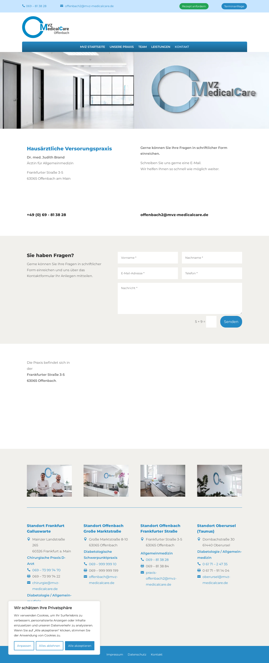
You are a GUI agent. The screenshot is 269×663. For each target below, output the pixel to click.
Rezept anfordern (194, 6)
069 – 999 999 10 (102, 564)
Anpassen (24, 646)
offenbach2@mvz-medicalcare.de (89, 6)
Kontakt (182, 47)
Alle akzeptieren (79, 646)
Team (142, 47)
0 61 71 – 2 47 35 (215, 564)
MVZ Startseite (92, 47)
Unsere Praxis (122, 47)
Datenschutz (137, 654)
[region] (54, 628)
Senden (231, 321)
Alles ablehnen (49, 646)
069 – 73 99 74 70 (46, 570)
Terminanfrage (234, 6)
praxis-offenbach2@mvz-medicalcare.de (161, 579)
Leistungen (160, 47)
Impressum (114, 654)
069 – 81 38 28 (36, 6)
